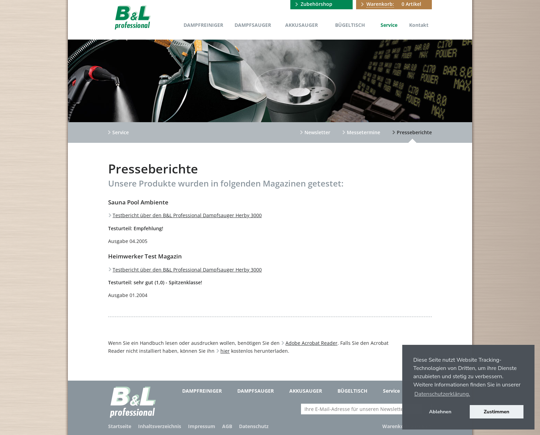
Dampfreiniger (203, 25)
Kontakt (418, 25)
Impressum (201, 426)
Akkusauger (301, 25)
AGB (227, 426)
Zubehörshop (316, 4)
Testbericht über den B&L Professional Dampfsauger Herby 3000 (187, 215)
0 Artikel (393, 4)
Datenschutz (254, 426)
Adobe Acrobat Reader (311, 343)
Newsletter (317, 132)
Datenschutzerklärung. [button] (442, 394)
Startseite (119, 426)
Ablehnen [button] (440, 411)
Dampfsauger (253, 25)
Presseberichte (414, 132)
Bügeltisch (350, 25)
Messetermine (363, 132)
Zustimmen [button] (497, 411)
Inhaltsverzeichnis (159, 426)
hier (225, 351)
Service (389, 25)
